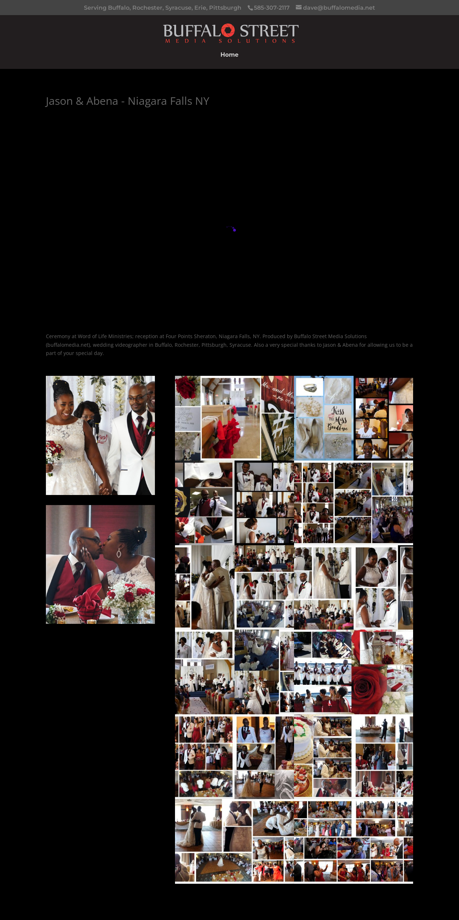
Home (229, 55)
